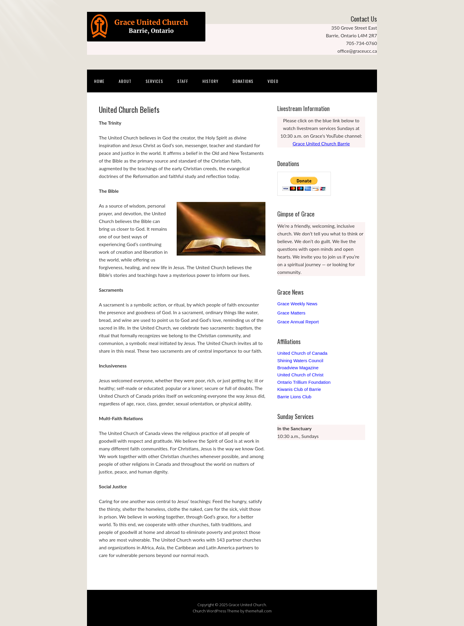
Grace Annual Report (298, 321)
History (210, 81)
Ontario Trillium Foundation (304, 382)
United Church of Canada (302, 353)
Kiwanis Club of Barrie (299, 389)
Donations (243, 81)
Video (273, 81)
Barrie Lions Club (294, 396)
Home (99, 81)
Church (199, 611)
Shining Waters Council (300, 360)
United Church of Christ (300, 374)
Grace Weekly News (297, 303)
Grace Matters (291, 312)
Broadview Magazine (297, 367)
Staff (182, 81)
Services (154, 81)
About (125, 81)
